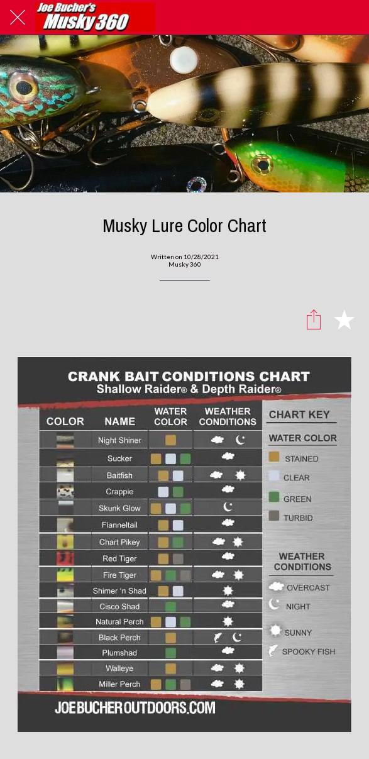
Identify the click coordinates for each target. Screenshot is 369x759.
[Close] (17, 17)
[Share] (314, 319)
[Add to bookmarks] (344, 319)
